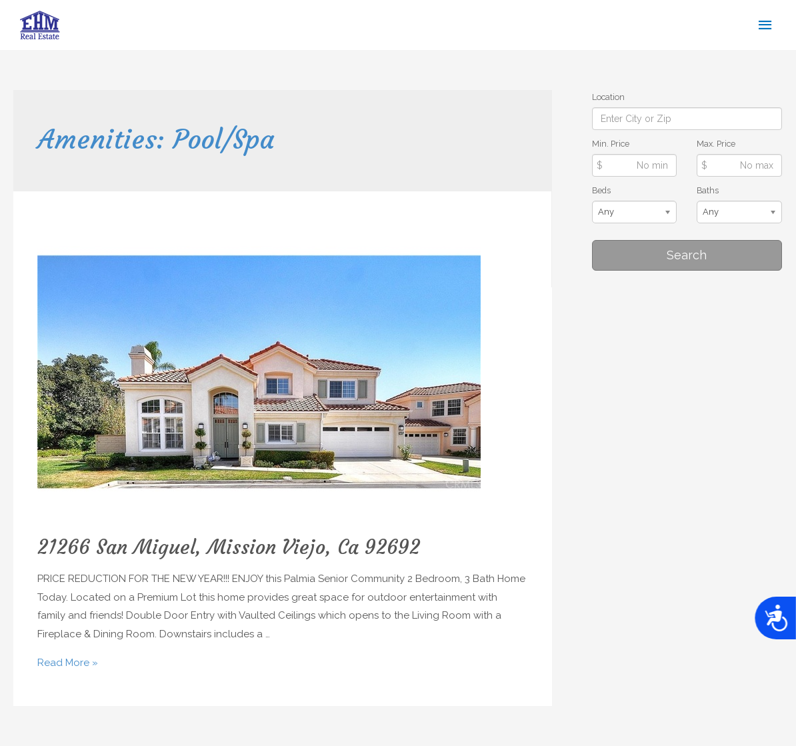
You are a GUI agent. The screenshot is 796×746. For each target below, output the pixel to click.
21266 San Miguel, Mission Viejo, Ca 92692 (228, 547)
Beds (601, 190)
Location (608, 97)
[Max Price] (739, 165)
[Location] (687, 118)
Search (687, 255)
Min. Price (610, 144)
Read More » (67, 663)
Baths (708, 190)
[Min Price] (634, 165)
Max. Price (716, 144)
